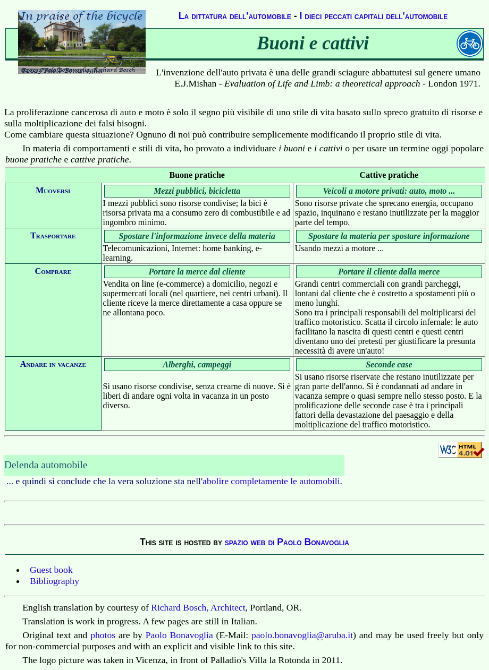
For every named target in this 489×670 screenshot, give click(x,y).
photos (102, 635)
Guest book (51, 569)
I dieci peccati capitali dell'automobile (374, 16)
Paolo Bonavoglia (179, 635)
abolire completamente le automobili (271, 481)
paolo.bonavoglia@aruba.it (302, 635)
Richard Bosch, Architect (198, 607)
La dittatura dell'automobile (235, 16)
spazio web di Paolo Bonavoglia (287, 542)
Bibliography (54, 580)
